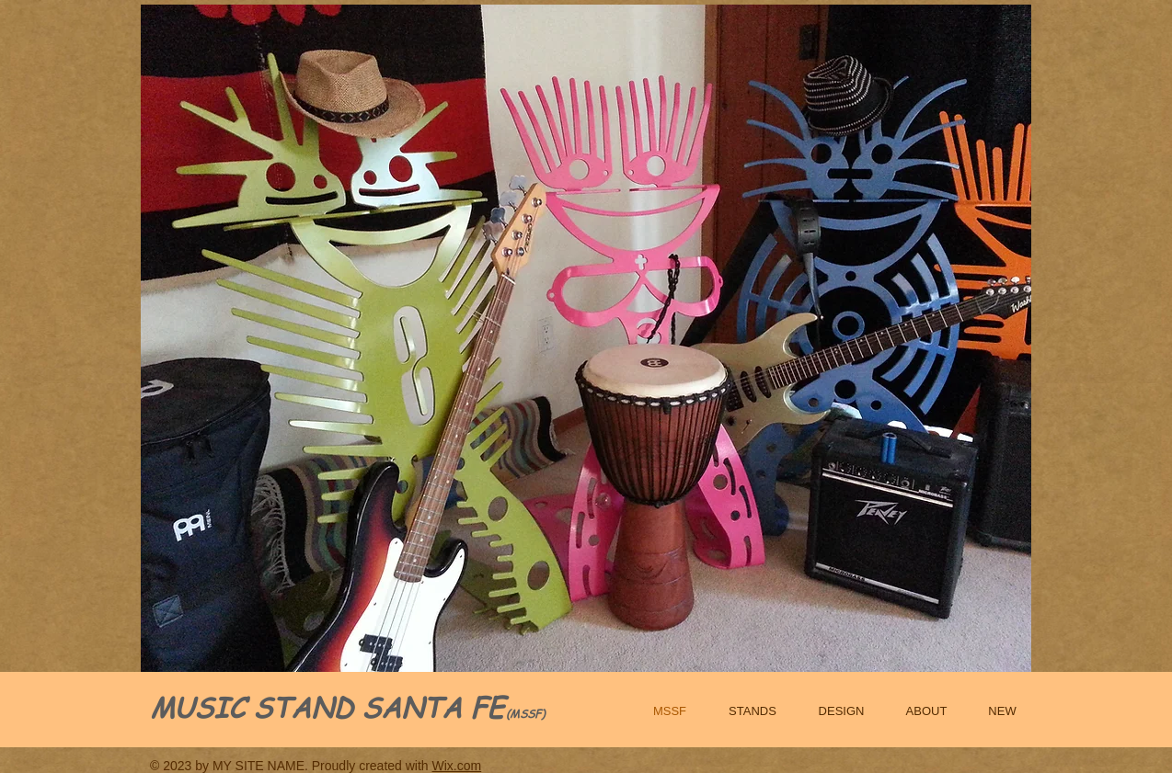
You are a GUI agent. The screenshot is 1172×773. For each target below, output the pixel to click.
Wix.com (457, 765)
